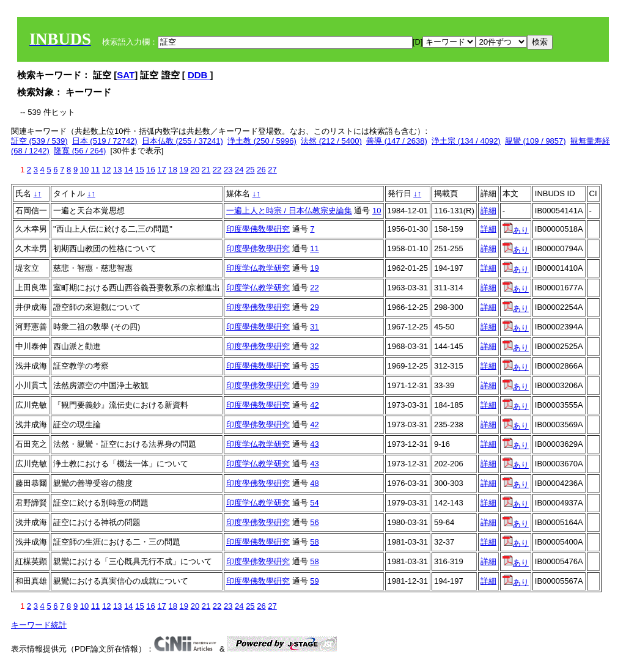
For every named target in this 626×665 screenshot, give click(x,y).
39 (314, 385)
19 (184, 169)
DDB (199, 75)
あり (516, 230)
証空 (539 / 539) (39, 140)
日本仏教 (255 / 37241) (182, 140)
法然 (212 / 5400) (331, 140)
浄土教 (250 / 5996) (261, 140)
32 (314, 346)
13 (117, 169)
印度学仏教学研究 (258, 268)
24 (239, 169)
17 (161, 169)
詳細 (488, 210)
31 (314, 326)
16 (150, 169)
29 (314, 307)
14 (128, 169)
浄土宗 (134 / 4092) (466, 140)
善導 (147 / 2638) (396, 140)
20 (195, 169)
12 (106, 169)
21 (206, 169)
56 (314, 522)
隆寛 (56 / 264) (80, 150)
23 (228, 169)
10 (84, 169)
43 (314, 444)
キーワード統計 (39, 625)
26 (261, 169)
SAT (125, 75)
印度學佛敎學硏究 (258, 228)
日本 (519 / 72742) (105, 140)
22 (217, 169)
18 (172, 169)
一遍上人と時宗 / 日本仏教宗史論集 (289, 210)
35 (314, 365)
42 (314, 405)
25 (250, 169)
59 (314, 581)
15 (139, 169)
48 (314, 483)
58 (314, 541)
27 (272, 169)
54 (314, 502)
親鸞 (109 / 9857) (535, 140)
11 (95, 169)
